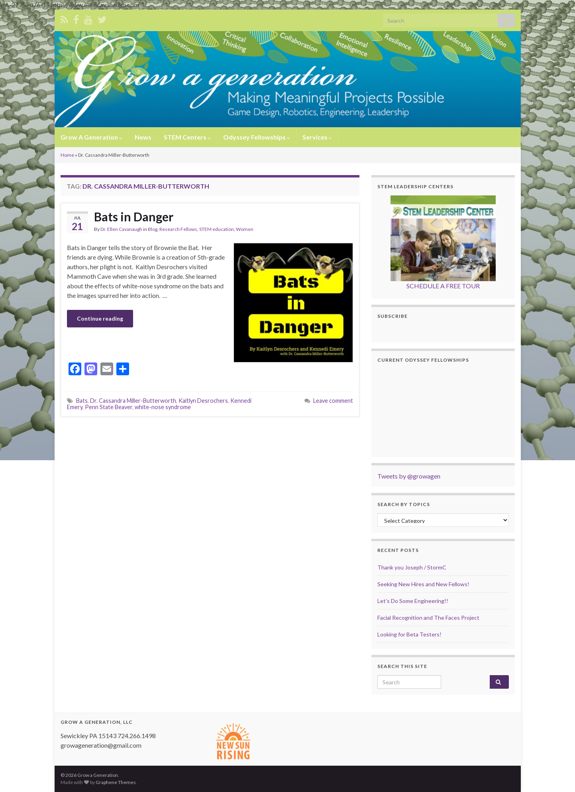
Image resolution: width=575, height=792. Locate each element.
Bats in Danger (133, 216)
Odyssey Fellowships (256, 137)
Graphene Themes (116, 782)
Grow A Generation (91, 137)
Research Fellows (178, 229)
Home (67, 155)
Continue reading (100, 318)
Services (317, 137)
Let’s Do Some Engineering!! (412, 600)
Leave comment (333, 400)
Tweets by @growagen (408, 476)
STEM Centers (187, 137)
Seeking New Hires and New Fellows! (423, 584)
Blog (152, 229)
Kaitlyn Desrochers (203, 400)
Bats (82, 400)
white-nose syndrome (163, 407)
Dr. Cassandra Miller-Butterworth (133, 400)
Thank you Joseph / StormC (411, 567)
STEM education (216, 229)
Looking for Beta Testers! (409, 634)
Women (244, 229)
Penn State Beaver (108, 407)
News (143, 137)
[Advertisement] (210, 439)
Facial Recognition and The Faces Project (428, 617)
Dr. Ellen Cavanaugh (121, 229)
